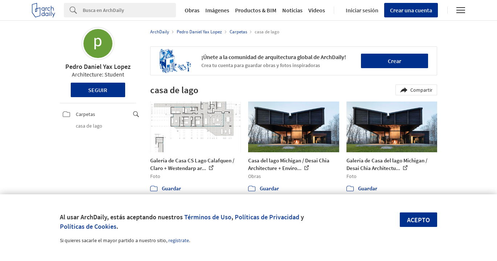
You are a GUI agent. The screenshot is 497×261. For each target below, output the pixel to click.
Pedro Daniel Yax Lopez (98, 66)
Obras (192, 10)
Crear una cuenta (411, 10)
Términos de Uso (207, 217)
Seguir (97, 90)
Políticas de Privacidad (267, 217)
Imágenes (217, 10)
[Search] (129, 10)
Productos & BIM (255, 10)
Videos (316, 10)
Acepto (418, 220)
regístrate (178, 240)
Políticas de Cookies (88, 226)
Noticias (292, 10)
